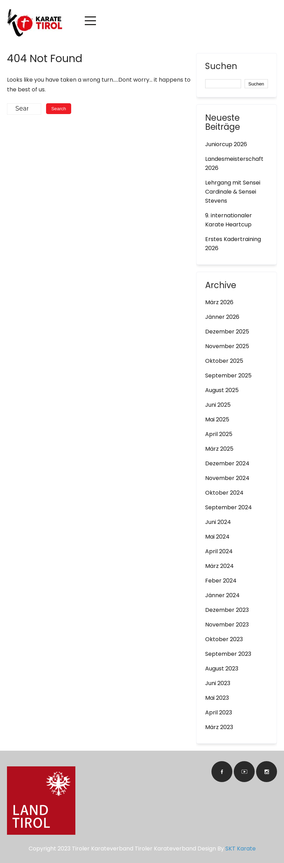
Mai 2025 (217, 419)
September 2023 (228, 654)
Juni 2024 (218, 522)
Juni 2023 (217, 683)
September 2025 (228, 376)
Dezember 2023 (227, 610)
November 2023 (227, 625)
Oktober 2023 (224, 639)
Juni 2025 (218, 405)
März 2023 (219, 727)
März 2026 (219, 302)
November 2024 (227, 478)
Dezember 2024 (227, 463)
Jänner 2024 (222, 595)
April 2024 (219, 551)
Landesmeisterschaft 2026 (234, 163)
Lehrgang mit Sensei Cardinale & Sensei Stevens (232, 192)
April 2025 (218, 434)
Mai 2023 (217, 698)
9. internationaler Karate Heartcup (228, 219)
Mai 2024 (217, 537)
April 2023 (218, 712)
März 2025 (219, 449)
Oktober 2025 (224, 361)
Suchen (221, 67)
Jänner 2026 (222, 317)
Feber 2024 (221, 581)
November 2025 (227, 346)
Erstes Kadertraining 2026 (233, 243)
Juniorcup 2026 (226, 144)
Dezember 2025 (227, 332)
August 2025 (222, 390)
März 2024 (219, 566)
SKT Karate (240, 849)
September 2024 (228, 507)
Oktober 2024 (224, 493)
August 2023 (221, 669)
